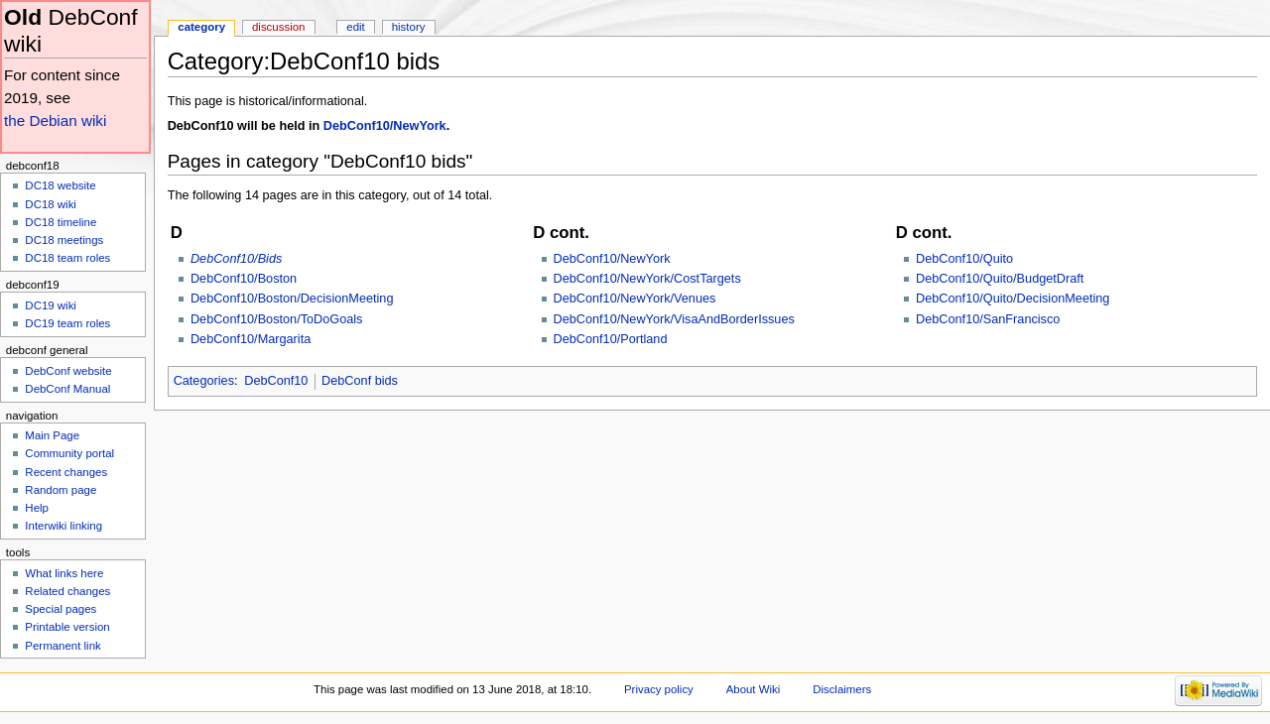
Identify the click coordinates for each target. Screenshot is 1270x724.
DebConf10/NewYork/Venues (635, 298)
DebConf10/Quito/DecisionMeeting (1012, 298)
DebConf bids (359, 381)
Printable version (67, 627)
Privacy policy (659, 689)
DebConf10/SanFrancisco (988, 319)
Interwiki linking (63, 526)
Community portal (69, 453)
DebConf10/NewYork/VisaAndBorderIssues (674, 319)
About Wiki (753, 689)
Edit (355, 27)
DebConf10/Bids (236, 259)
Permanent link (62, 646)
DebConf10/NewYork (384, 126)
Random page (60, 490)
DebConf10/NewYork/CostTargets (647, 279)
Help (37, 508)
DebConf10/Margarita (250, 339)
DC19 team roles (67, 323)
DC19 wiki (50, 305)
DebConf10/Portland (611, 339)
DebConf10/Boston (243, 279)
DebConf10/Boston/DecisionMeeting (292, 298)
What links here (64, 573)
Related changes (67, 591)
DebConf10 (276, 381)
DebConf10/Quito (964, 259)
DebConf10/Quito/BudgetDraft (999, 279)
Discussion (278, 27)
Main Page (52, 435)
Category (201, 27)
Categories (204, 381)
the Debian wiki (55, 120)
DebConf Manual (67, 389)
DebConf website (68, 371)
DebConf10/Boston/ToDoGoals (276, 319)
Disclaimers (842, 689)
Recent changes (66, 472)
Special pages (60, 609)
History (409, 27)
